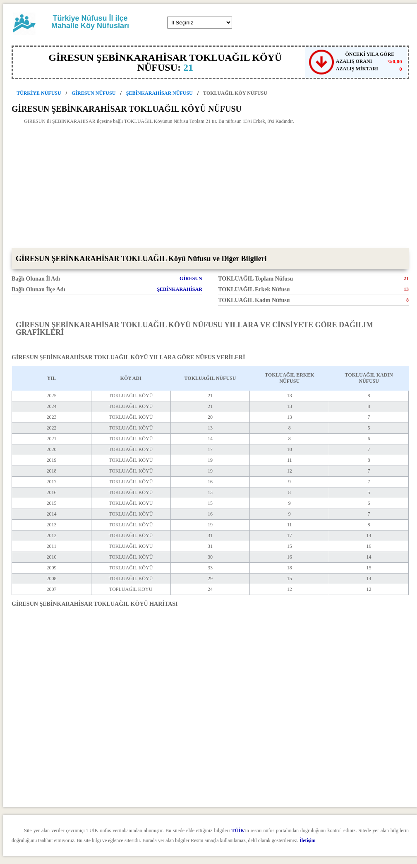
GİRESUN (191, 278)
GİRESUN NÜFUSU (93, 93)
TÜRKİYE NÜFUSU (39, 93)
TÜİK (238, 830)
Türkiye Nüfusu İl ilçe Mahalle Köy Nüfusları (90, 22)
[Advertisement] (210, 186)
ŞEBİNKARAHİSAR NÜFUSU (159, 93)
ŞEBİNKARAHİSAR (179, 289)
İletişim (308, 840)
